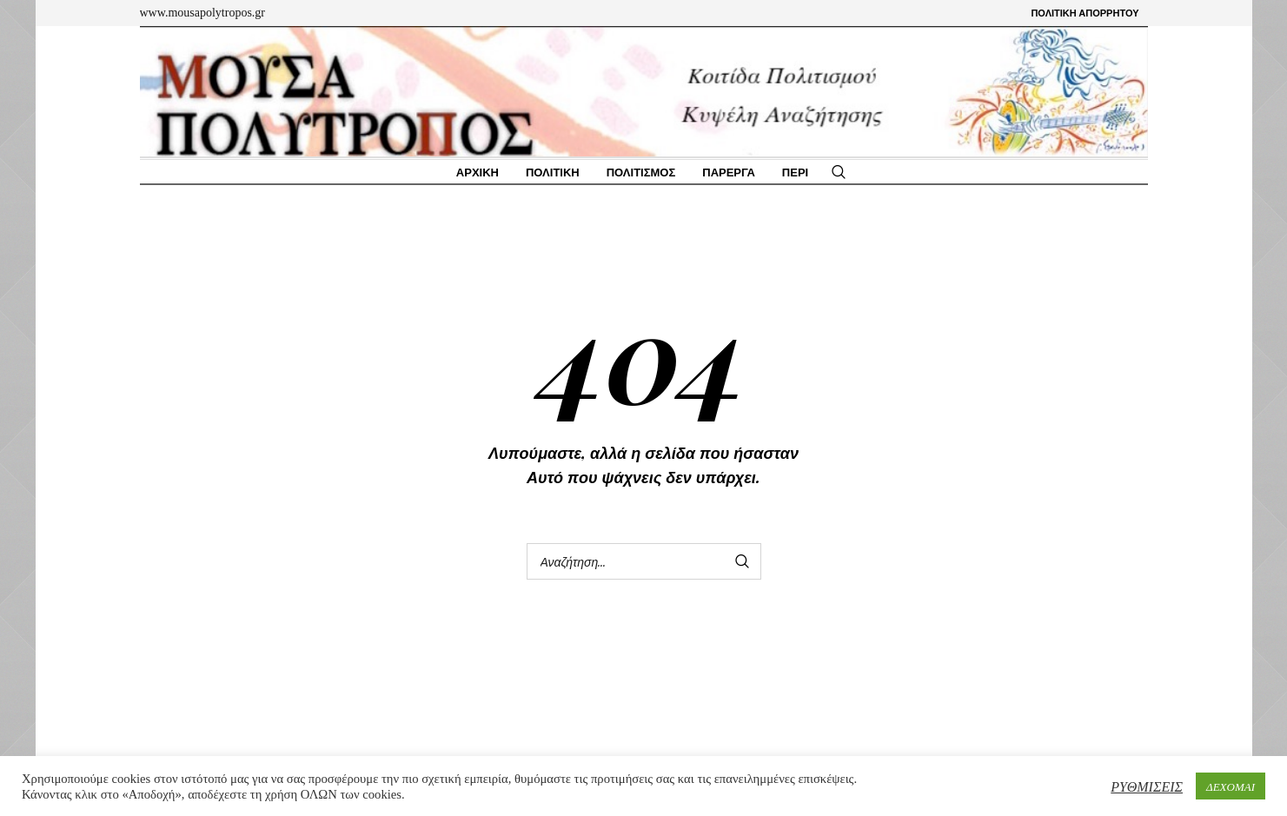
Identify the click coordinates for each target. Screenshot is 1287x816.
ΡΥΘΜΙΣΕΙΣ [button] (1147, 786)
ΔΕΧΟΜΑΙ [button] (1230, 786)
